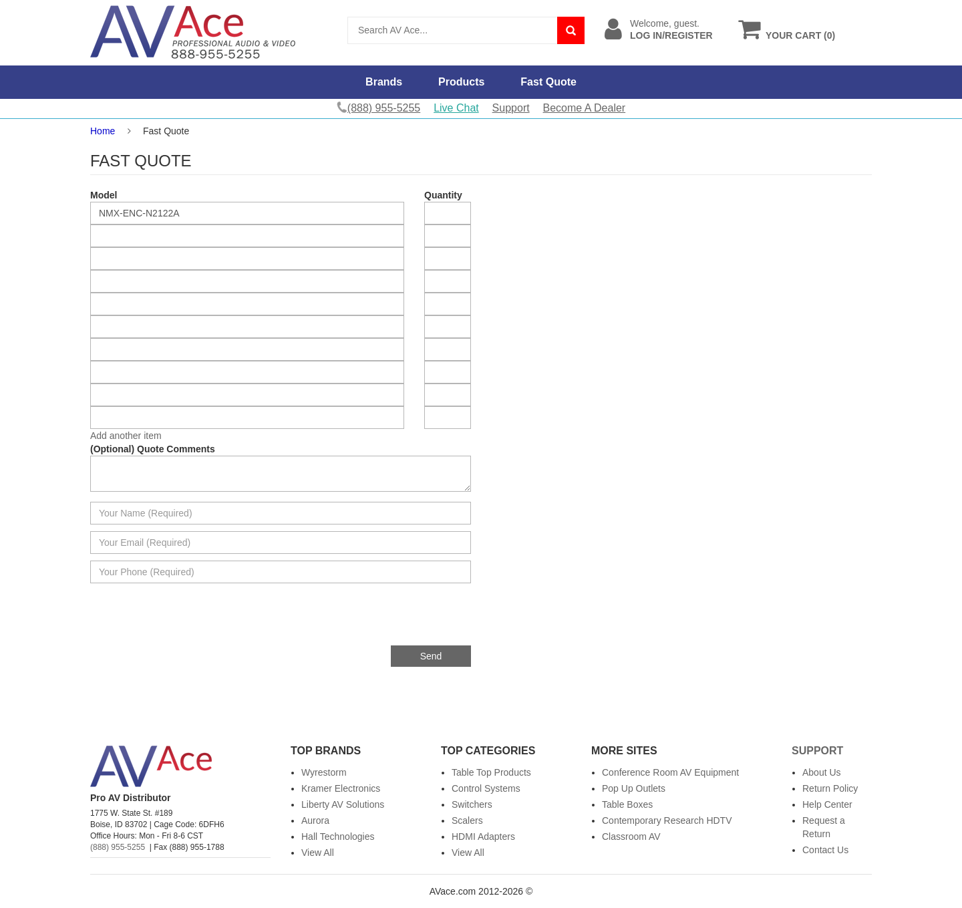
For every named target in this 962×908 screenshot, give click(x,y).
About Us (821, 772)
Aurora (315, 820)
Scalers (467, 820)
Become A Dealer (584, 108)
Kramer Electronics (340, 788)
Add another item (126, 435)
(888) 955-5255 (117, 847)
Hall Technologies (337, 836)
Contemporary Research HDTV (667, 820)
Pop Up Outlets (633, 788)
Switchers (472, 804)
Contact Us (825, 850)
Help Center (827, 804)
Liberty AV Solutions (342, 804)
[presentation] (369, 619)
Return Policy (830, 788)
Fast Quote (548, 82)
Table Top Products (491, 772)
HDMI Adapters (483, 836)
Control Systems (486, 788)
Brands (383, 82)
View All (317, 852)
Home (102, 131)
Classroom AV (631, 836)
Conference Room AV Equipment (670, 772)
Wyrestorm (324, 772)
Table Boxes (627, 804)
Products (461, 82)
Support (511, 108)
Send (431, 656)
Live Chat (456, 108)
